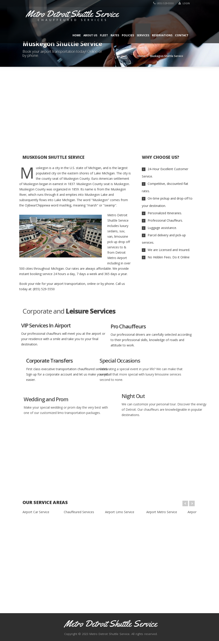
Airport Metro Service (161, 512)
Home (76, 35)
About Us (90, 35)
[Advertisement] (109, 108)
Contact (181, 35)
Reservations (162, 35)
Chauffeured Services (79, 512)
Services (143, 35)
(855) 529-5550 (163, 3)
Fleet (104, 35)
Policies (128, 35)
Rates (115, 35)
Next (192, 503)
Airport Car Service (36, 512)
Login (184, 3)
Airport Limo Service (119, 512)
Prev (185, 503)
